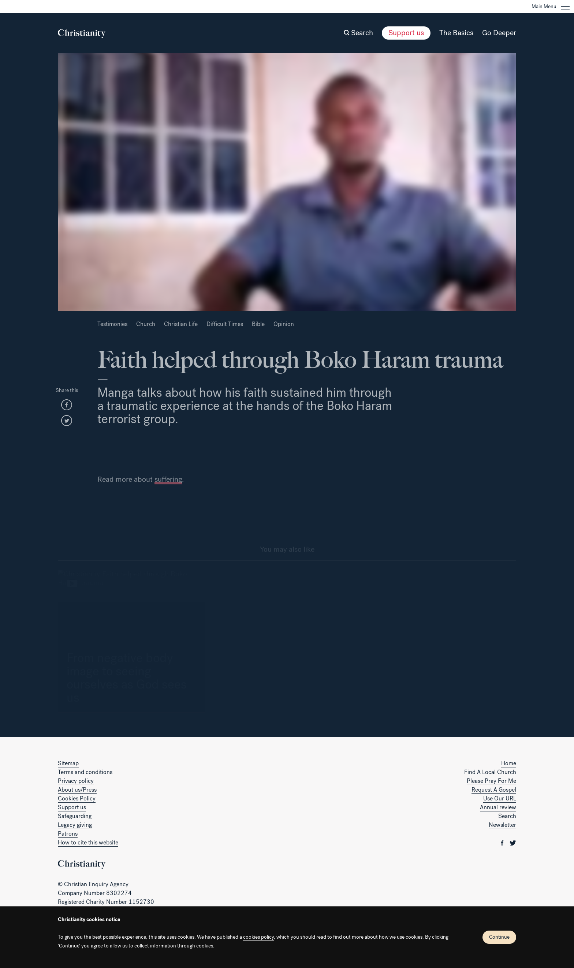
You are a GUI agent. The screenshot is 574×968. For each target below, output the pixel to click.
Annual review (498, 807)
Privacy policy (76, 781)
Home (508, 763)
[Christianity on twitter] (513, 843)
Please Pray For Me (491, 781)
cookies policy (258, 937)
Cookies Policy (77, 798)
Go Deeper (499, 33)
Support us (406, 33)
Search (507, 816)
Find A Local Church (490, 772)
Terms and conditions (85, 772)
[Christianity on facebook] (503, 843)
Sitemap (68, 763)
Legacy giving (75, 825)
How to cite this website (88, 842)
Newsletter (502, 825)
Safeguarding (75, 816)
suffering (168, 491)
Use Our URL (499, 798)
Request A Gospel (493, 789)
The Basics (456, 33)
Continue (499, 937)
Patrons (68, 833)
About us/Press (77, 789)
